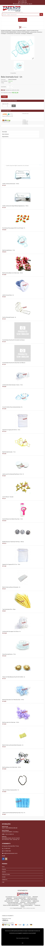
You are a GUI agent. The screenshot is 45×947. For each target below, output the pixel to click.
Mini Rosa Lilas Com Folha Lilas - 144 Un (10, 722)
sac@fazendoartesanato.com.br (9, 853)
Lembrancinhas (33, 32)
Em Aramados (17, 33)
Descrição (4, 131)
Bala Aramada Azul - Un (11, 77)
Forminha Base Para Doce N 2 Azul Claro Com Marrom (13, 362)
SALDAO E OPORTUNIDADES (23, 32)
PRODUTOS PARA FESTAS (32, 30)
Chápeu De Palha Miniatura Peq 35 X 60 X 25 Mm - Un (13, 676)
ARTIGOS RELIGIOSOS (32, 898)
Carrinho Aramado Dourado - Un (9, 317)
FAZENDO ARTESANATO (6, 30)
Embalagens (3, 33)
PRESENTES (22, 902)
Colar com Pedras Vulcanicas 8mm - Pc (10, 789)
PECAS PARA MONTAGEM (12, 902)
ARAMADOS (29, 33)
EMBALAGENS (36, 901)
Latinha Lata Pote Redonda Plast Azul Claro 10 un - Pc (13, 812)
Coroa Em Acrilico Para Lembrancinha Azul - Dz (12, 407)
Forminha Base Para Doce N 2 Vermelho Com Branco (13, 340)
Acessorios (39, 32)
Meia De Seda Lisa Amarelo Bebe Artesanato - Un (12, 745)
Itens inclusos (5, 134)
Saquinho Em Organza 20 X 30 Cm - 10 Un (11, 429)
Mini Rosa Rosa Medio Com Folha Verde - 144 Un (12, 272)
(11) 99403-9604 (6, 850)
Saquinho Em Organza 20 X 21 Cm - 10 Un (11, 564)
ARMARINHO (9, 898)
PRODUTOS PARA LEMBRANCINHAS (8, 32)
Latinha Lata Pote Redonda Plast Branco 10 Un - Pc (13, 474)
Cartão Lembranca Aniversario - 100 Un (10, 183)
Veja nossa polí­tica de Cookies (22, 938)
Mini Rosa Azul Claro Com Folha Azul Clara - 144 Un (13, 699)
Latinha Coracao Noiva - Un (8, 295)
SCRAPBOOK (37, 905)
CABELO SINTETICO (8, 901)
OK (13, 105)
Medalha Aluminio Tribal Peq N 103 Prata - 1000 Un (13, 541)
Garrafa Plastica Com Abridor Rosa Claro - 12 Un (12, 519)
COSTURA (17, 901)
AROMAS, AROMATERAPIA (20, 898)
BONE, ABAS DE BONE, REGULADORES (29, 899)
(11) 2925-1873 (6, 848)
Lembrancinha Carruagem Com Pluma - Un (11, 631)
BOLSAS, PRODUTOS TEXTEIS (12, 899)
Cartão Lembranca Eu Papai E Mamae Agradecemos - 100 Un (15, 205)
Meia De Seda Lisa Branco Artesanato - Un (11, 587)
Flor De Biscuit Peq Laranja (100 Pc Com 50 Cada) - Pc (13, 228)
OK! (22, 943)
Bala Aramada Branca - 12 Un (8, 250)
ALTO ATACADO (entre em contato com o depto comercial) (18, 896)
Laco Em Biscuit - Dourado (7, 496)
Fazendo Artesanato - (18, 908)
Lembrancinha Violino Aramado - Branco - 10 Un (12, 384)
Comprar (4, 96)
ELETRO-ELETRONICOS (26, 901)
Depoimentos (5, 136)
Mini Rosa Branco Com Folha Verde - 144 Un (11, 767)
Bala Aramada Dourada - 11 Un (8, 451)
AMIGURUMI (35, 896)
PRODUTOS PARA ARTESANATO (19, 30)
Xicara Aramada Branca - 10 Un (9, 654)
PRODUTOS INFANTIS (31, 902)
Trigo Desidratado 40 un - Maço (9, 609)
